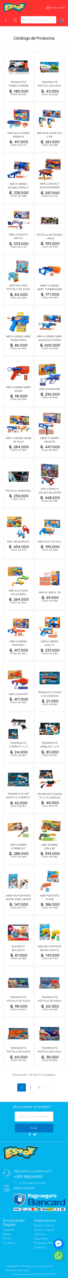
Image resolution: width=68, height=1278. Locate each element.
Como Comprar (44, 1230)
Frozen (7, 1238)
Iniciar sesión (55, 7)
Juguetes (9, 1229)
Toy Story (9, 1243)
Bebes (7, 1234)
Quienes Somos (44, 1225)
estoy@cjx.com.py (32, 1182)
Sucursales (41, 1238)
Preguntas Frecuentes (48, 1243)
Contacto (40, 1247)
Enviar (34, 1128)
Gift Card (40, 1234)
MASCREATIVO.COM (44, 1274)
